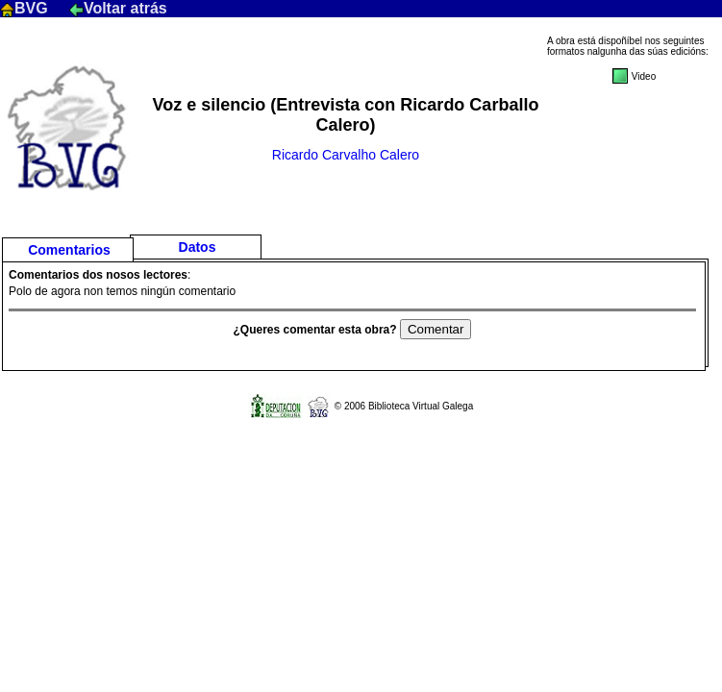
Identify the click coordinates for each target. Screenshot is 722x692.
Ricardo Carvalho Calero (345, 154)
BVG (26, 8)
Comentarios (69, 250)
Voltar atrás (118, 8)
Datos (197, 247)
